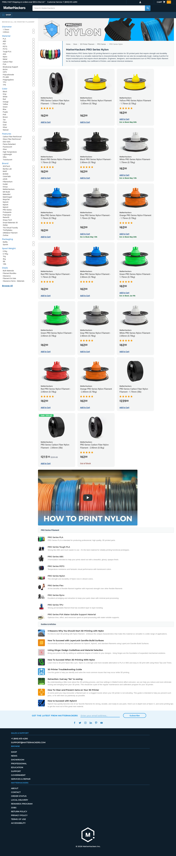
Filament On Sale (9, 278)
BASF (5, 171)
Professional (19, 763)
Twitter (80, 722)
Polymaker (7, 215)
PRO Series (101, 44)
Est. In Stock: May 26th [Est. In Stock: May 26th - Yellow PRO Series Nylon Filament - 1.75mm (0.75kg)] (128, 122)
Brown (5, 117)
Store (75, 44)
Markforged (7, 197)
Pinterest (96, 722)
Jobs (13, 807)
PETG (5, 46)
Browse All (7, 286)
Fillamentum (7, 182)
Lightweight (7, 154)
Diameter (7, 26)
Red (4, 99)
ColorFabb (7, 176)
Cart (164, 2)
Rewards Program (21, 804)
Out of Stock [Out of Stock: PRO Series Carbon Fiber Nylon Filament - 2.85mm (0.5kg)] (85, 463)
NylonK (5, 205)
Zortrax (5, 235)
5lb (4, 261)
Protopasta (7, 212)
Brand (5, 163)
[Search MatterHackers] (147, 8)
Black (5, 92)
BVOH (5, 69)
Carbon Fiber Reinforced (12, 137)
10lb (4, 264)
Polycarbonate (8, 75)
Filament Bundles (9, 273)
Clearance (7, 276)
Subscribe (135, 715)
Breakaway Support (10, 67)
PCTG (5, 49)
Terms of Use (18, 819)
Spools (5, 244)
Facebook (74, 722)
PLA (4, 39)
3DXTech (6, 166)
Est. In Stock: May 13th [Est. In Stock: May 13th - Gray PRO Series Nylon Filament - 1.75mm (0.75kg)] (88, 237)
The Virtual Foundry (10, 228)
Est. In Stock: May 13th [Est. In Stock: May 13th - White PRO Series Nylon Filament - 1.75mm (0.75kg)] (128, 178)
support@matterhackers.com (28, 742)
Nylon (5, 57)
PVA (4, 64)
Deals (5, 268)
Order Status (19, 796)
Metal (5, 59)
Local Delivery (19, 800)
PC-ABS (6, 77)
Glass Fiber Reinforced (12, 139)
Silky (4, 157)
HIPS (5, 72)
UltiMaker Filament (10, 233)
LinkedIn (90, 722)
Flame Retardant (9, 144)
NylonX (5, 207)
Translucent (7, 160)
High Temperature (10, 152)
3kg (4, 259)
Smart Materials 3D (10, 223)
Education (17, 767)
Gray (4, 94)
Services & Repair (20, 779)
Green (5, 107)
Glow (5, 149)
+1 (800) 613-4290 (70, 2)
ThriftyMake (7, 230)
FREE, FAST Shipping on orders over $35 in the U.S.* (23, 2)
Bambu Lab (7, 169)
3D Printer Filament (87, 44)
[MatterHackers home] (14, 8)
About (14, 788)
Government (18, 775)
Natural (5, 130)
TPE (4, 85)
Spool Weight (9, 248)
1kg (4, 256)
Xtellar (5, 225)
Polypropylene (8, 80)
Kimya (5, 187)
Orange (5, 102)
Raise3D (6, 217)
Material (6, 36)
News (14, 756)
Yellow (5, 104)
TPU (4, 82)
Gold (4, 125)
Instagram (85, 722)
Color (4, 88)
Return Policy (19, 811)
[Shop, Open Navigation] (6, 15)
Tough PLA (7, 52)
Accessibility (18, 823)
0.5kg (5, 251)
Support (16, 771)
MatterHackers (9, 189)
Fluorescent (7, 147)
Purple (5, 112)
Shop (14, 752)
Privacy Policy (19, 815)
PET (4, 44)
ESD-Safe (6, 142)
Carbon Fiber (8, 62)
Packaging (7, 239)
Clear (5, 122)
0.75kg (5, 254)
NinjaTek (6, 199)
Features (6, 134)
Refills (5, 242)
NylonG (5, 202)
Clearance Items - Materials (13, 281)
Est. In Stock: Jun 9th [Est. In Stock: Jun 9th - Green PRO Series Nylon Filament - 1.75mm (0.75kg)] (127, 296)
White (5, 97)
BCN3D (5, 174)
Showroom (17, 759)
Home (68, 44)
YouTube (101, 722)
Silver (5, 127)
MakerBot (6, 194)
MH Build (6, 192)
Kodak (5, 184)
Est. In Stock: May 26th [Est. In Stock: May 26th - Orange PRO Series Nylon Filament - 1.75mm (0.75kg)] (128, 237)
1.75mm (6, 30)
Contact (16, 792)
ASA (4, 54)
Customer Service (54, 2)
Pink (4, 115)
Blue (4, 109)
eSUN (5, 179)
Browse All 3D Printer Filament (18, 22)
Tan (4, 120)
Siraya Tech (7, 220)
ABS (4, 41)
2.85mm (6, 32)
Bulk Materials (8, 271)
